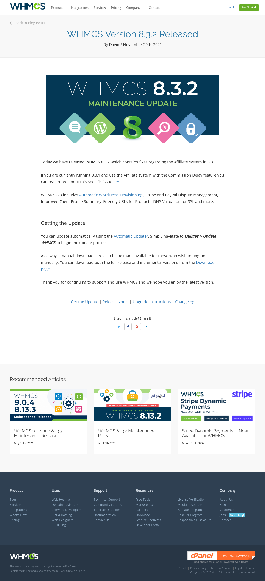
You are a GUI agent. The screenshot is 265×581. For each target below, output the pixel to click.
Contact (225, 520)
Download (143, 515)
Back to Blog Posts (27, 22)
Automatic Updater (131, 236)
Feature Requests (148, 520)
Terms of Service (221, 568)
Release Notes (115, 301)
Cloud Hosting (62, 515)
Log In (231, 7)
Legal (238, 568)
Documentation (105, 515)
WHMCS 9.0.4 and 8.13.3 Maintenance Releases (38, 433)
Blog (223, 505)
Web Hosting (61, 499)
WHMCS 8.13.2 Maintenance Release (126, 433)
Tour (13, 499)
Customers (227, 510)
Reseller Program (190, 515)
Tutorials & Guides (107, 510)
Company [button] (134, 7)
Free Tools (143, 499)
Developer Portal (148, 525)
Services (100, 7)
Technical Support (107, 499)
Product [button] (58, 7)
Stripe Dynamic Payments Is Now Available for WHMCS (215, 433)
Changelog (184, 301)
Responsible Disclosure (194, 520)
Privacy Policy (198, 568)
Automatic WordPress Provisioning (110, 194)
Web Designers (62, 520)
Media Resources (190, 505)
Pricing (116, 7)
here (117, 181)
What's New (18, 515)
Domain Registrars (65, 505)
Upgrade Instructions (152, 301)
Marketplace (145, 505)
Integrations (80, 7)
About (182, 568)
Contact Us (101, 520)
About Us (226, 499)
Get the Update (84, 301)
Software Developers (66, 510)
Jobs (232, 515)
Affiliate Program (190, 510)
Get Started (249, 7)
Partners (142, 510)
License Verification (192, 499)
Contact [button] (156, 7)
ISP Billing (59, 525)
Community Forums (108, 505)
